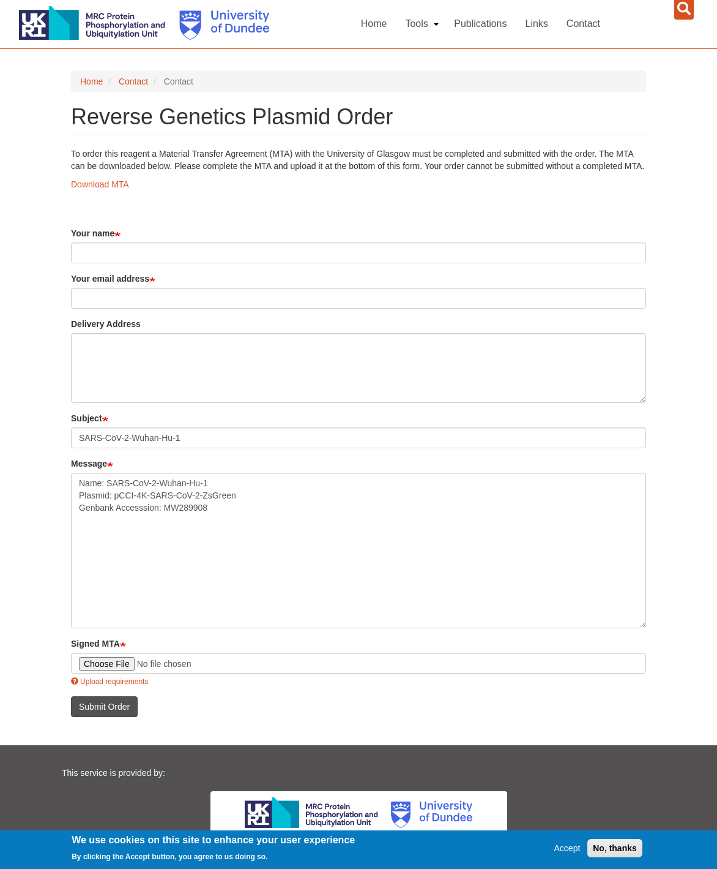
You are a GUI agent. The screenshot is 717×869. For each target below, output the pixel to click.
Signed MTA (95, 644)
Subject (86, 418)
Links (537, 23)
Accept (567, 848)
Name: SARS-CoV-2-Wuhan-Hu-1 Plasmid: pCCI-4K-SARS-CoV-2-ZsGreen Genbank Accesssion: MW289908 (358, 550)
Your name (92, 233)
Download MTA (100, 184)
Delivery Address (106, 324)
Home (374, 23)
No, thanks (615, 848)
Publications (480, 23)
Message (89, 463)
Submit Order (104, 707)
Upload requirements (109, 681)
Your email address (110, 279)
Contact (583, 23)
